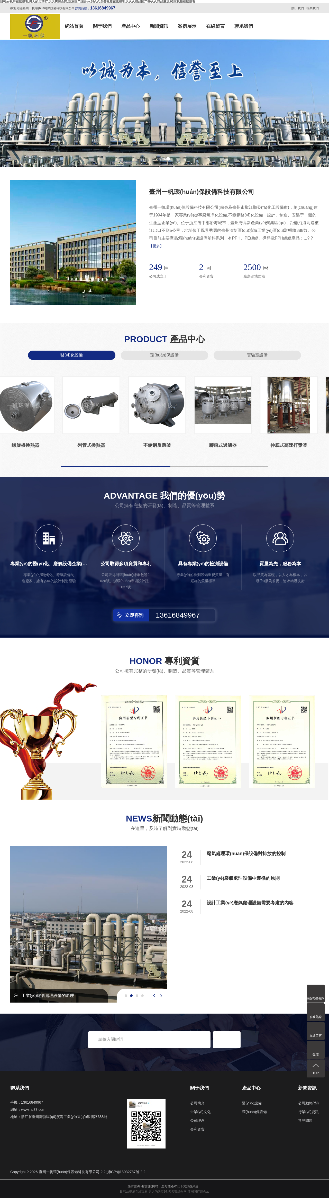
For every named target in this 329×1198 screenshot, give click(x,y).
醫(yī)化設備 (71, 355)
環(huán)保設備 (164, 355)
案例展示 (187, 26)
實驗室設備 (257, 355)
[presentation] (154, 995)
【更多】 (156, 246)
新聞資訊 (159, 26)
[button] (161, 159)
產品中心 (130, 26)
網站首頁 (74, 26)
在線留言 (215, 26)
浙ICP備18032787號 (122, 1172)
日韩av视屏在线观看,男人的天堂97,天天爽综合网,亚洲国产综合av (164, 1191)
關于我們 (297, 8)
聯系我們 (312, 8)
